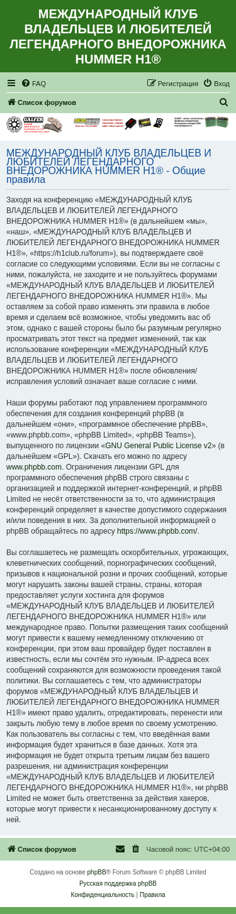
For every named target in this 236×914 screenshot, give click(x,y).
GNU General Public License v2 (158, 445)
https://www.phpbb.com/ (157, 531)
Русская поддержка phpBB (118, 883)
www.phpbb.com (34, 467)
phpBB (96, 872)
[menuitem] (33, 83)
